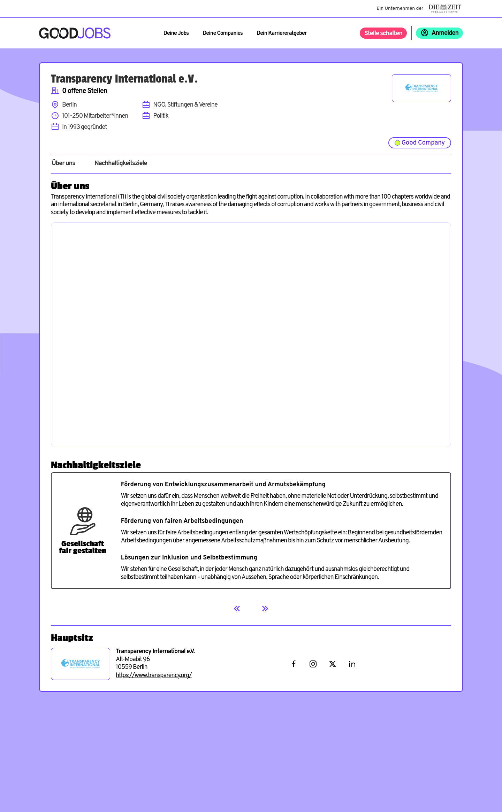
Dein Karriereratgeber (282, 33)
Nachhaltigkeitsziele (120, 164)
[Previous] (237, 608)
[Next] (265, 608)
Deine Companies (223, 33)
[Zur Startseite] (75, 33)
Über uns (63, 164)
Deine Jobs (176, 33)
